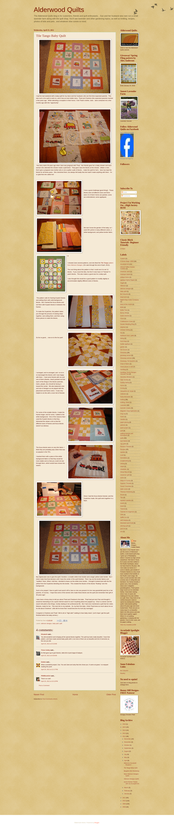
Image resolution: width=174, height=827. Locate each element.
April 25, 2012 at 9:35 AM (49, 655)
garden (122, 347)
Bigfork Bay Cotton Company (129, 300)
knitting (122, 399)
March (126, 787)
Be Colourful (124, 294)
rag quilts (123, 444)
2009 (124, 804)
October (127, 745)
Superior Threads (125, 483)
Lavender (123, 405)
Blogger (96, 822)
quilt (60, 623)
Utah (121, 514)
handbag (123, 369)
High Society (124, 380)
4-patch (122, 258)
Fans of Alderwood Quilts (127, 132)
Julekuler (123, 394)
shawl (122, 466)
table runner (124, 489)
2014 (124, 730)
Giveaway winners (126, 358)
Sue (135, 541)
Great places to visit (126, 367)
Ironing (122, 388)
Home (75, 694)
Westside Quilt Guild (126, 523)
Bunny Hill (123, 313)
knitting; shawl (124, 402)
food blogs (123, 341)
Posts (124, 192)
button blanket (124, 316)
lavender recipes (125, 408)
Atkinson (123, 286)
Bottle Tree (123, 310)
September (128, 748)
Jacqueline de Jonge (126, 391)
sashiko (122, 452)
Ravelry (122, 673)
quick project (124, 428)
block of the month (126, 304)
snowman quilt (124, 475)
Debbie (43, 662)
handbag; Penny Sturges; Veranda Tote (128, 373)
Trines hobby (45, 650)
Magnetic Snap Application (128, 411)
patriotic (122, 425)
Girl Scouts (123, 350)
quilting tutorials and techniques (126, 434)
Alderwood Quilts (59, 9)
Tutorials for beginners (127, 512)
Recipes (123, 449)
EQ (121, 333)
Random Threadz (125, 446)
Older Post (111, 694)
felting (122, 338)
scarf (121, 455)
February (127, 790)
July (125, 754)
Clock (122, 318)
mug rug (123, 414)
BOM (122, 307)
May (125, 757)
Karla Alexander (125, 397)
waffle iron (123, 517)
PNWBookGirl (45, 676)
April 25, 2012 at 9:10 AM (49, 644)
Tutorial (122, 509)
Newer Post (39, 694)
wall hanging (124, 520)
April (125, 760)
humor (122, 385)
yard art (122, 528)
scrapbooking (124, 461)
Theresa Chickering (126, 492)
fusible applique (125, 344)
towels (122, 503)
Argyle (122, 283)
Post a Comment (44, 685)
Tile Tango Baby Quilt (51, 36)
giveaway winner (125, 355)
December (127, 739)
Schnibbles (123, 458)
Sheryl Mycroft (124, 472)
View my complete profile (128, 625)
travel (122, 506)
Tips (121, 497)
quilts (122, 438)
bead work (123, 297)
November (127, 742)
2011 (124, 798)
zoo (121, 531)
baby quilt (55, 623)
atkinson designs (46, 623)
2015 (124, 727)
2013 (124, 733)
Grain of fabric (124, 364)
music (122, 416)
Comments (126, 196)
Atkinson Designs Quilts (131, 779)
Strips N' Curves (125, 480)
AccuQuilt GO (124, 264)
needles (122, 419)
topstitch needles (125, 500)
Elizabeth (44, 634)
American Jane (125, 271)
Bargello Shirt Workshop (131, 771)
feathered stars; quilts (127, 335)
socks (122, 478)
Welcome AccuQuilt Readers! (130, 764)
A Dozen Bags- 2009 (126, 261)
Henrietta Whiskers (126, 377)
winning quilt (124, 526)
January (127, 793)
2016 (124, 724)
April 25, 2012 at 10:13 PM (49, 681)
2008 (124, 807)
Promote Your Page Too (126, 158)
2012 (124, 736)
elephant (123, 327)
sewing (122, 463)
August (126, 751)
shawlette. (123, 469)
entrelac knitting (125, 330)
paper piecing (124, 422)
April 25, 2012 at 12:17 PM (49, 669)
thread (122, 495)
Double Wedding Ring (127, 324)
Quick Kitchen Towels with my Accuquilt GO (131, 782)
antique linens (124, 277)
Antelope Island (125, 274)
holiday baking (124, 382)
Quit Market (124, 441)
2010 (124, 801)
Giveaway (123, 352)
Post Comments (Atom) (50, 699)
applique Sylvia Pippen (127, 280)
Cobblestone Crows (126, 321)
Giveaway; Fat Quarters (127, 361)
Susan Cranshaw (125, 486)
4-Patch (122, 249)
